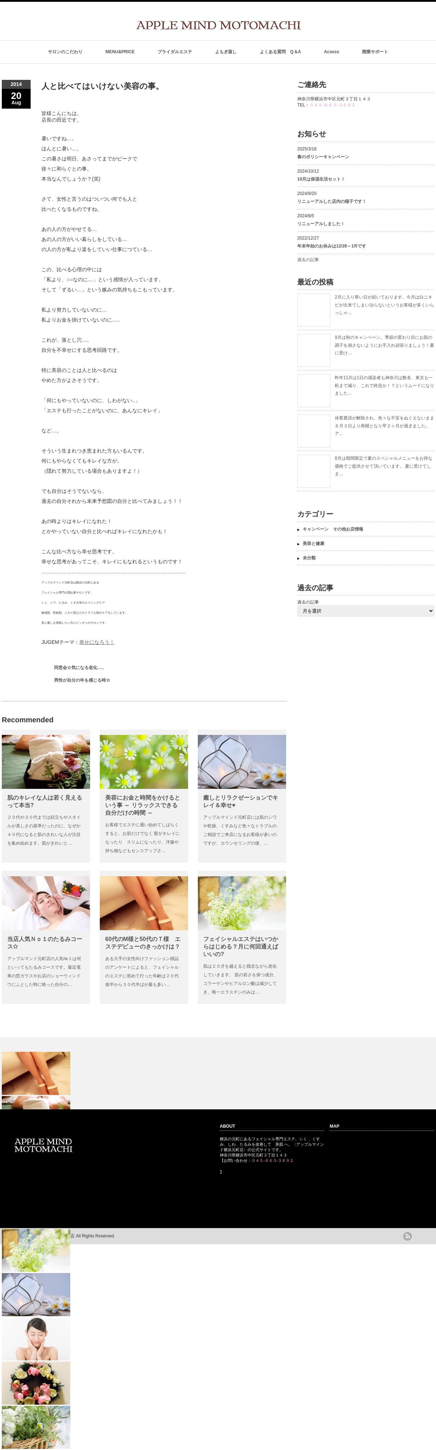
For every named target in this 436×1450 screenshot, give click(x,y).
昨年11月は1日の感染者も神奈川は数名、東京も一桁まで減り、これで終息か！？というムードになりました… (384, 385)
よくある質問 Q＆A (280, 51)
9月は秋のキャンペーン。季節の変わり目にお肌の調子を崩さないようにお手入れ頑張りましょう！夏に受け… (384, 345)
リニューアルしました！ (321, 223)
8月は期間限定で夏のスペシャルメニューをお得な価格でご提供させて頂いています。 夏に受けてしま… (383, 466)
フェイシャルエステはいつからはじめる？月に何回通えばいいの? (240, 946)
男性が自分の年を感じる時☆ (82, 680)
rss (407, 1236)
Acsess (331, 51)
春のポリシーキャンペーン (325, 156)
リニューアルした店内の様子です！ (331, 201)
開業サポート (375, 51)
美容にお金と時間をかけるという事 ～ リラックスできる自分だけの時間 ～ (142, 805)
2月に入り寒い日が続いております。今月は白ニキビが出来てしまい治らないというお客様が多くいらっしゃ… (384, 305)
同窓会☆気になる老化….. (79, 667)
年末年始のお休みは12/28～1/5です (331, 246)
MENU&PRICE (120, 51)
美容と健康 (313, 543)
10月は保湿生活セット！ (321, 179)
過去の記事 (308, 259)
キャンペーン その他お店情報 (333, 529)
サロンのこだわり (65, 51)
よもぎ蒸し (226, 51)
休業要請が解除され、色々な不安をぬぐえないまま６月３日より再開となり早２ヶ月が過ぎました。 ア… (384, 425)
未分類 (309, 557)
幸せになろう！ (97, 642)
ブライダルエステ (174, 51)
